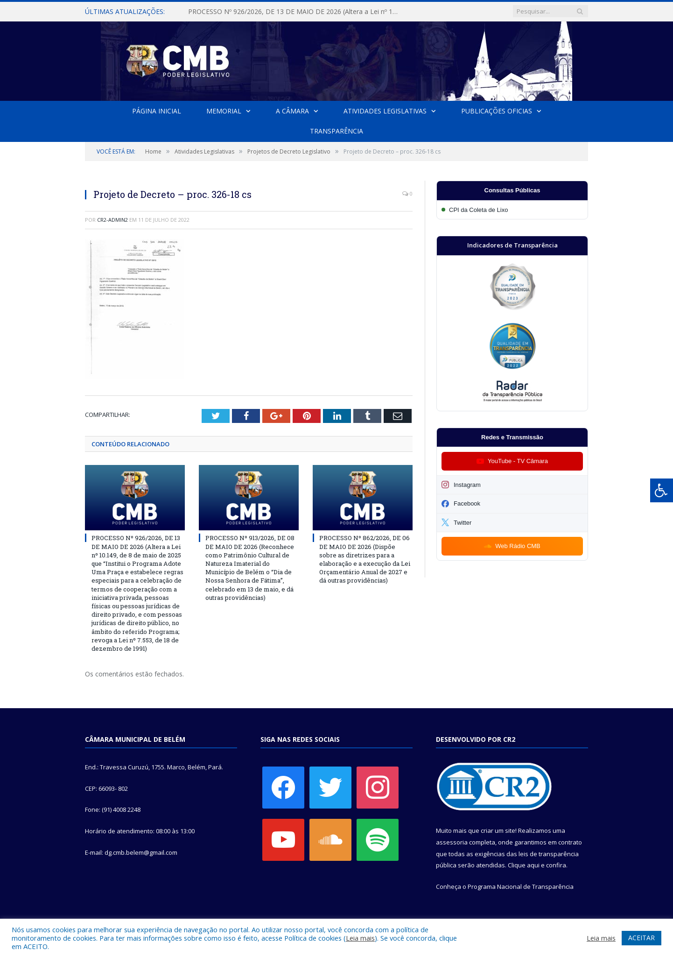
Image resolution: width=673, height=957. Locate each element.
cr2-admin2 (112, 219)
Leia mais (360, 938)
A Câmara (292, 110)
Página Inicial (156, 110)
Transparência (336, 131)
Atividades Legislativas (385, 110)
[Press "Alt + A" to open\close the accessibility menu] (661, 490)
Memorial (223, 110)
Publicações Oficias (496, 110)
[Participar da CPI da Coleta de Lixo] (512, 209)
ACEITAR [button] (641, 937)
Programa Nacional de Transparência (521, 886)
